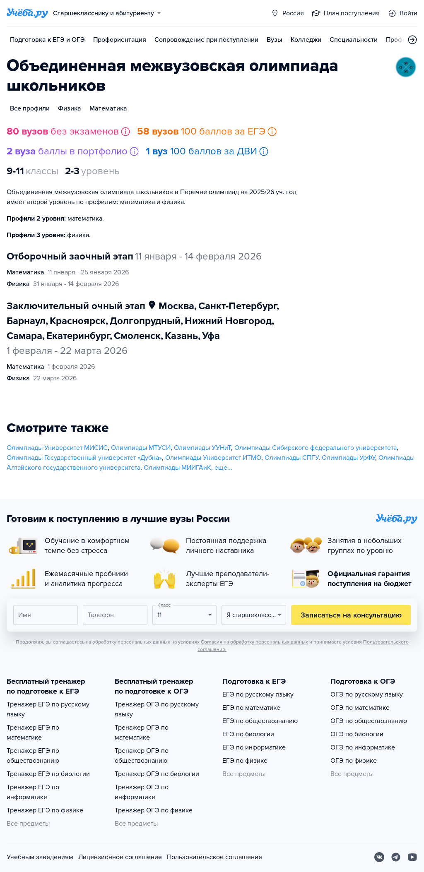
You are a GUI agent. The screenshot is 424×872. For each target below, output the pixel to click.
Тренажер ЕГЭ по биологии (48, 774)
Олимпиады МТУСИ (141, 448)
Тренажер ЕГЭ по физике (45, 810)
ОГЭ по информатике (362, 747)
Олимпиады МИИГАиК (177, 468)
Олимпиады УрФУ (348, 458)
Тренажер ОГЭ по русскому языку (157, 709)
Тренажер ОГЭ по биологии (157, 774)
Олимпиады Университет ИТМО (213, 458)
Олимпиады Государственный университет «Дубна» (84, 458)
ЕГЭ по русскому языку (258, 694)
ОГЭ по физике (353, 761)
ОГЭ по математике (360, 708)
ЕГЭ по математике (251, 708)
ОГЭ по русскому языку (366, 694)
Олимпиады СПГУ (291, 458)
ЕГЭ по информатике (254, 747)
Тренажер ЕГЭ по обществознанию (33, 756)
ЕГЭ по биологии (248, 734)
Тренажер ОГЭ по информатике (142, 792)
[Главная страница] (27, 13)
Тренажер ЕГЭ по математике (33, 732)
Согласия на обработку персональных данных (254, 642)
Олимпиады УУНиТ (202, 448)
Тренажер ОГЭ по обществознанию (142, 756)
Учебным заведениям (40, 857)
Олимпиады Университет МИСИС (57, 448)
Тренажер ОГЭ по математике (142, 732)
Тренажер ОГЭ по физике (154, 810)
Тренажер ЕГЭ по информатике (33, 792)
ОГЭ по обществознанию (368, 721)
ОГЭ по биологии (356, 734)
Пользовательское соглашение (214, 857)
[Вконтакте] (379, 857)
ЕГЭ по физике (244, 761)
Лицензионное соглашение (120, 857)
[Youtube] (412, 857)
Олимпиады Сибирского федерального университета (315, 448)
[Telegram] (396, 857)
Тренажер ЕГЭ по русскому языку (48, 709)
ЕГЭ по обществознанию (260, 721)
